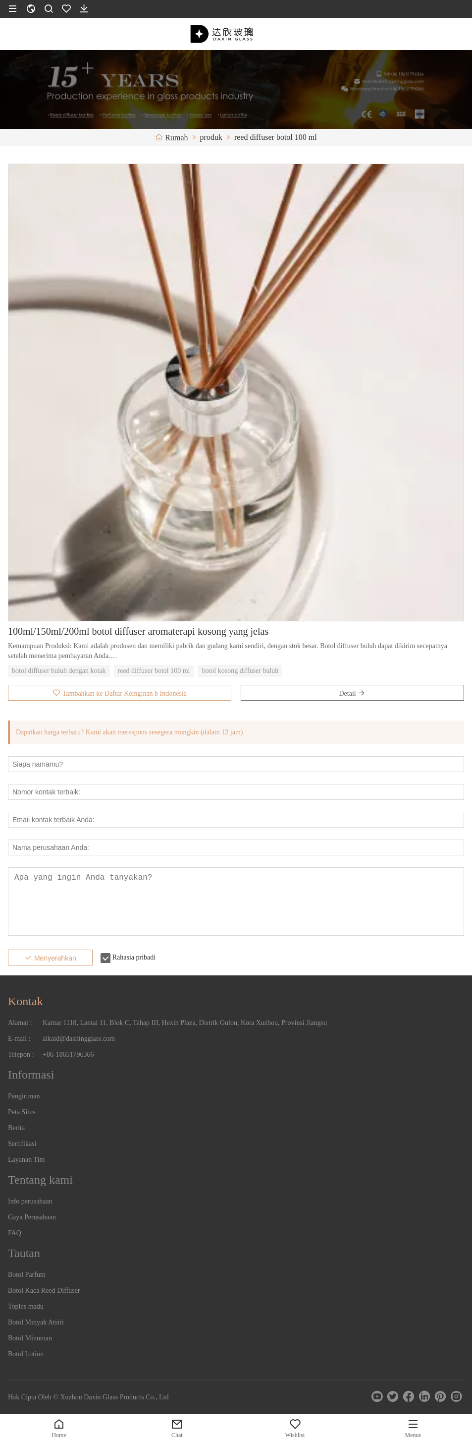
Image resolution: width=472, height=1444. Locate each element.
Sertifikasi (22, 1143)
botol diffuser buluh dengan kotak (59, 670)
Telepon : (21, 1054)
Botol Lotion (26, 1354)
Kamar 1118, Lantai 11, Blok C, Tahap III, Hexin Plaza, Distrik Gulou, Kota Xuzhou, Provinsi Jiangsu (185, 1022)
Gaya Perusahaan (32, 1217)
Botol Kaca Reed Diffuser (44, 1290)
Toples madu (26, 1306)
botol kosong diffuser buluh (240, 670)
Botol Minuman (30, 1338)
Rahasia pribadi (134, 957)
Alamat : (20, 1022)
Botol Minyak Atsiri (36, 1322)
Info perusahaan (30, 1201)
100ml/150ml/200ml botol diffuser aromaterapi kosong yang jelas (138, 631)
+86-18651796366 (68, 1054)
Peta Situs (22, 1112)
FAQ (14, 1233)
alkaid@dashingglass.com (79, 1038)
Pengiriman (24, 1096)
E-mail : (19, 1038)
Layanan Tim (26, 1159)
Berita (16, 1128)
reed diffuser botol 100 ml (154, 670)
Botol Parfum (27, 1274)
